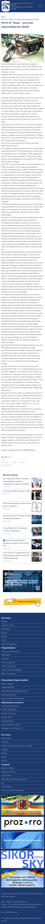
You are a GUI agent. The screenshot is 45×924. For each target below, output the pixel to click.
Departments (5, 629)
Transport (22, 462)
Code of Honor (6, 775)
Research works (6, 717)
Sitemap (8, 902)
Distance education (7, 684)
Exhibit (14, 462)
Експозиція (5, 462)
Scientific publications (8, 710)
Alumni (3, 757)
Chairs (3, 640)
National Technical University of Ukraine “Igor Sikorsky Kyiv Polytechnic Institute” (22, 6)
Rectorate (4, 621)
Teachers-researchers (8, 772)
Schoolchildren (6, 738)
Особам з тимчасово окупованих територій (16, 746)
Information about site (19, 902)
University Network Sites (9, 706)
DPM (3, 460)
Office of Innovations (8, 674)
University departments (9, 644)
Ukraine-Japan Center (8, 666)
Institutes (4, 633)
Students (4, 753)
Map (2, 902)
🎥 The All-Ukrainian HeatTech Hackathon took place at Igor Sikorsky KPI (16, 543)
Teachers (4, 760)
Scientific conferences (8, 713)
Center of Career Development (11, 670)
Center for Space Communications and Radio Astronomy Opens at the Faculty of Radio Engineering (16, 555)
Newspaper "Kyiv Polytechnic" (11, 728)
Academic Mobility (7, 687)
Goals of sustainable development (12, 790)
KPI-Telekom (5, 655)
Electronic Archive (7, 721)
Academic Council (7, 625)
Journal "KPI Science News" (11, 725)
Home (3, 17)
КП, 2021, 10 (5, 457)
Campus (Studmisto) (8, 662)
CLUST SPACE (6, 787)
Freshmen (4, 749)
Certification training (8, 695)
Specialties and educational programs (13, 779)
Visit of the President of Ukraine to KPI (16, 491)
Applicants (5, 742)
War (2, 783)
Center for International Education (12, 698)
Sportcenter (5, 659)
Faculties (4, 636)
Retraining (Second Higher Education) (14, 691)
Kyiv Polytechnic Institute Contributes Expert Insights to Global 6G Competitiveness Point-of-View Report (16, 481)
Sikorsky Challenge (7, 768)
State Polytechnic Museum (10, 651)
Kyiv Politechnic (7, 465)
